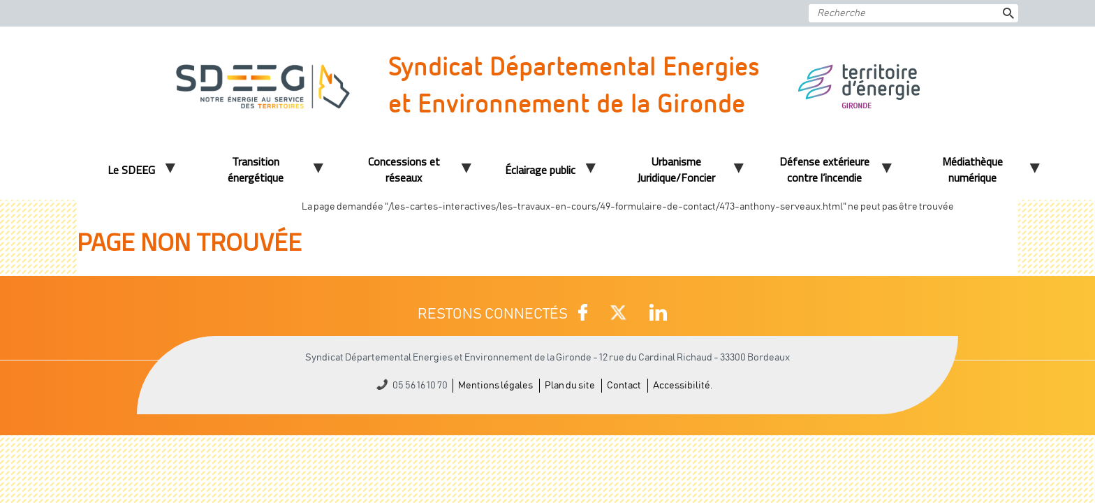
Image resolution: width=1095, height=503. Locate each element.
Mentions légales (495, 386)
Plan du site (570, 386)
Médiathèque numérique (972, 169)
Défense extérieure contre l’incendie (824, 169)
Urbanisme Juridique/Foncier (676, 169)
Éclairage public (540, 169)
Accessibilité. (682, 386)
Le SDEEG (131, 169)
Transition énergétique (256, 169)
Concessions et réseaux (404, 169)
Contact (624, 386)
